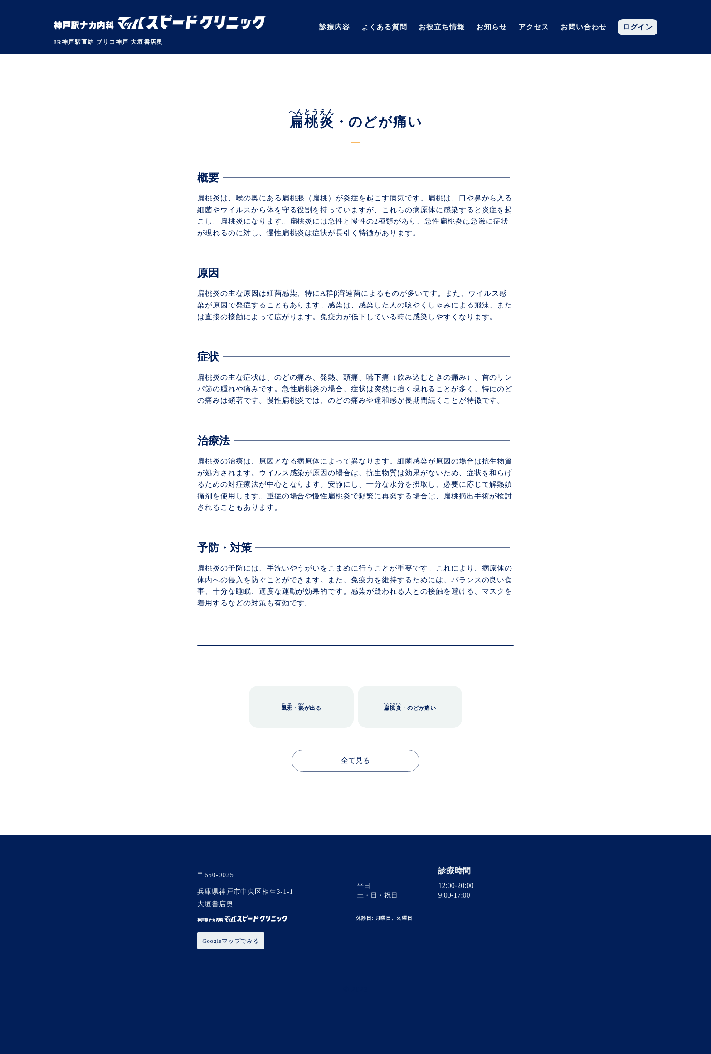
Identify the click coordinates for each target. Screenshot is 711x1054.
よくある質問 (384, 27)
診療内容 (334, 27)
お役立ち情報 (442, 27)
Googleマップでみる (230, 940)
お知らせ (491, 27)
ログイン (638, 27)
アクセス (533, 27)
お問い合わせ (583, 27)
